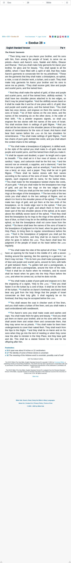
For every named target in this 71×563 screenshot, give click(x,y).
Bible (4, 37)
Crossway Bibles (59, 362)
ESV (8, 37)
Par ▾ (63, 48)
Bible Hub (35, 376)
